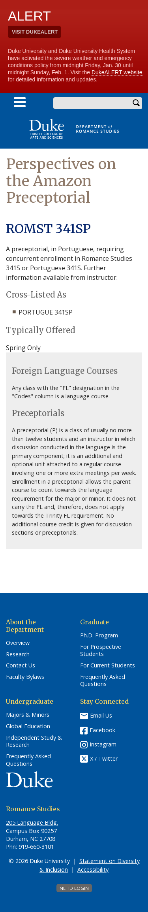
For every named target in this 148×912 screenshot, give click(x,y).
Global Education (28, 726)
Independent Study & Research (34, 741)
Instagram (103, 744)
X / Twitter (104, 759)
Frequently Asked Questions (102, 680)
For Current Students (107, 665)
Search (136, 103)
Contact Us (20, 665)
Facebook (102, 730)
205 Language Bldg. (32, 822)
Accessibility (93, 869)
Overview (18, 642)
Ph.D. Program (99, 635)
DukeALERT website (117, 72)
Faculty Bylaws (25, 676)
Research (18, 654)
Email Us (101, 715)
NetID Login (74, 888)
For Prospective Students (100, 650)
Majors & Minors (27, 714)
